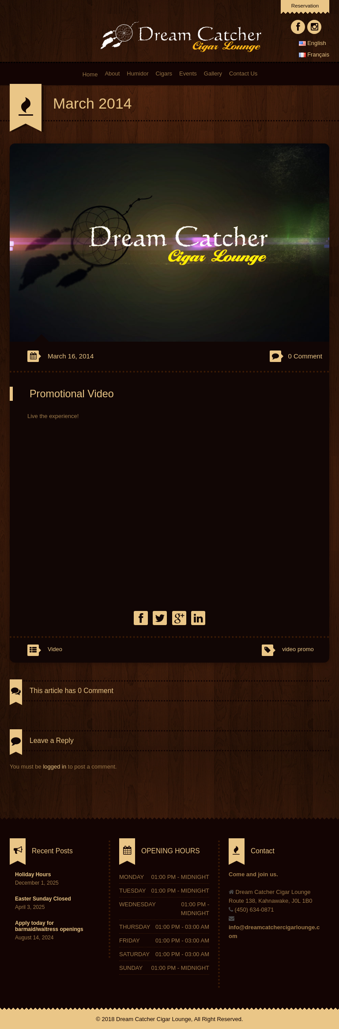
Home (90, 73)
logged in (54, 766)
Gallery (213, 73)
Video (55, 649)
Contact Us (243, 73)
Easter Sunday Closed (43, 899)
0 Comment (305, 356)
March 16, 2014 (71, 356)
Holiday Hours (33, 874)
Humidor (137, 73)
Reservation (305, 5)
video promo (298, 649)
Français (314, 54)
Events (188, 73)
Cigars (163, 73)
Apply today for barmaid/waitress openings (49, 926)
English (312, 43)
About (112, 73)
